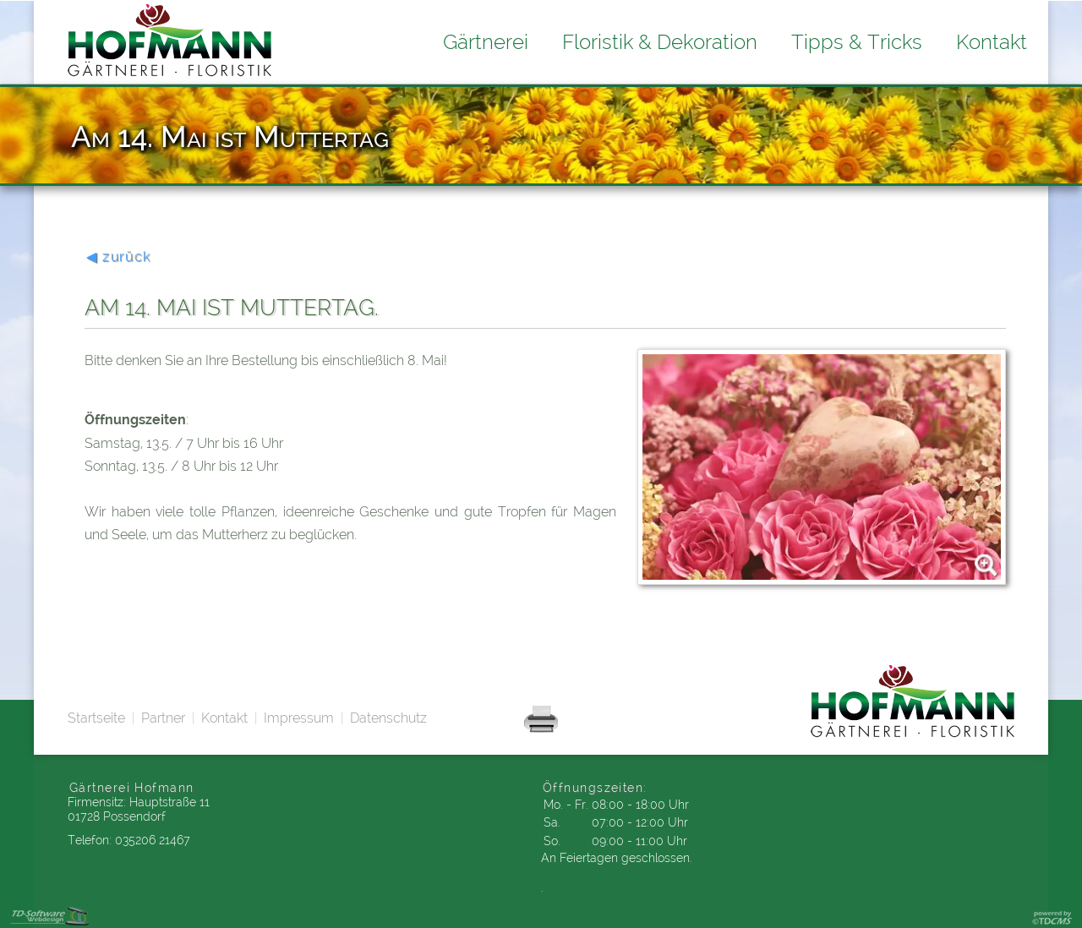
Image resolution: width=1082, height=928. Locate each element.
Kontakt (224, 718)
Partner (163, 718)
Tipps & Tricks (856, 42)
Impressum (299, 718)
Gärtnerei (485, 42)
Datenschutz (388, 718)
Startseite (96, 718)
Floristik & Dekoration (659, 42)
